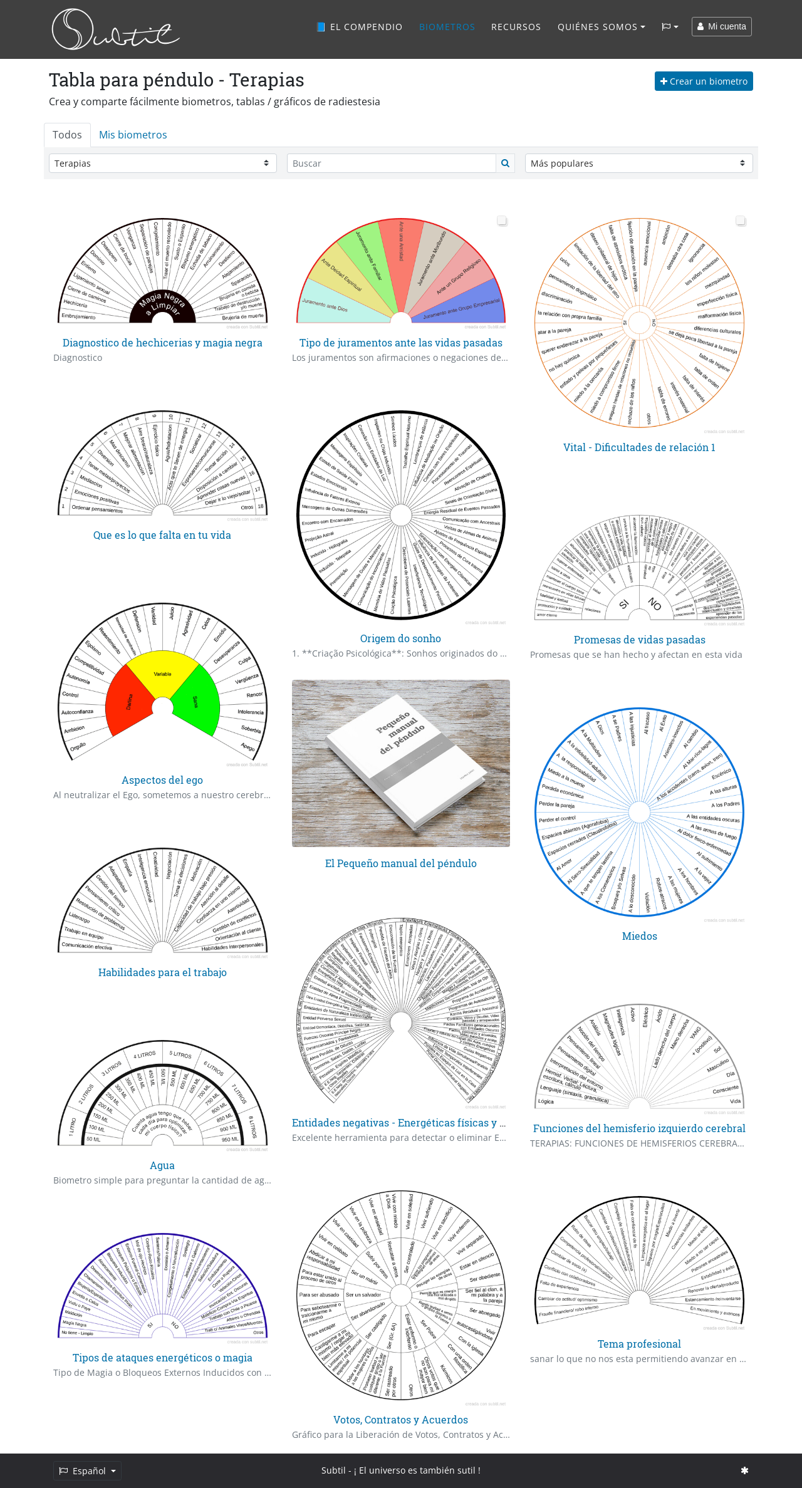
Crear (703, 81)
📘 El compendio (359, 27)
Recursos (516, 27)
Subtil (333, 1470)
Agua (162, 1165)
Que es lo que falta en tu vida (162, 534)
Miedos (639, 935)
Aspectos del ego (162, 779)
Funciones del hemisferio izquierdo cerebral (639, 1128)
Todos (67, 135)
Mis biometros (133, 135)
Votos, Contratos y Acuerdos (400, 1419)
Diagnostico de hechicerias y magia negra (163, 342)
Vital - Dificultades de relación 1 (639, 447)
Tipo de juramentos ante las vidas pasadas (401, 342)
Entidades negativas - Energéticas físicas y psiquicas (418, 1122)
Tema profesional (639, 1343)
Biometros (447, 27)
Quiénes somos (598, 27)
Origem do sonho (400, 638)
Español (83, 1471)
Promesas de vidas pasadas (640, 639)
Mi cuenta (721, 26)
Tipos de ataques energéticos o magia (163, 1357)
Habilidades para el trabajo (162, 972)
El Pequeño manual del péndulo (401, 863)
